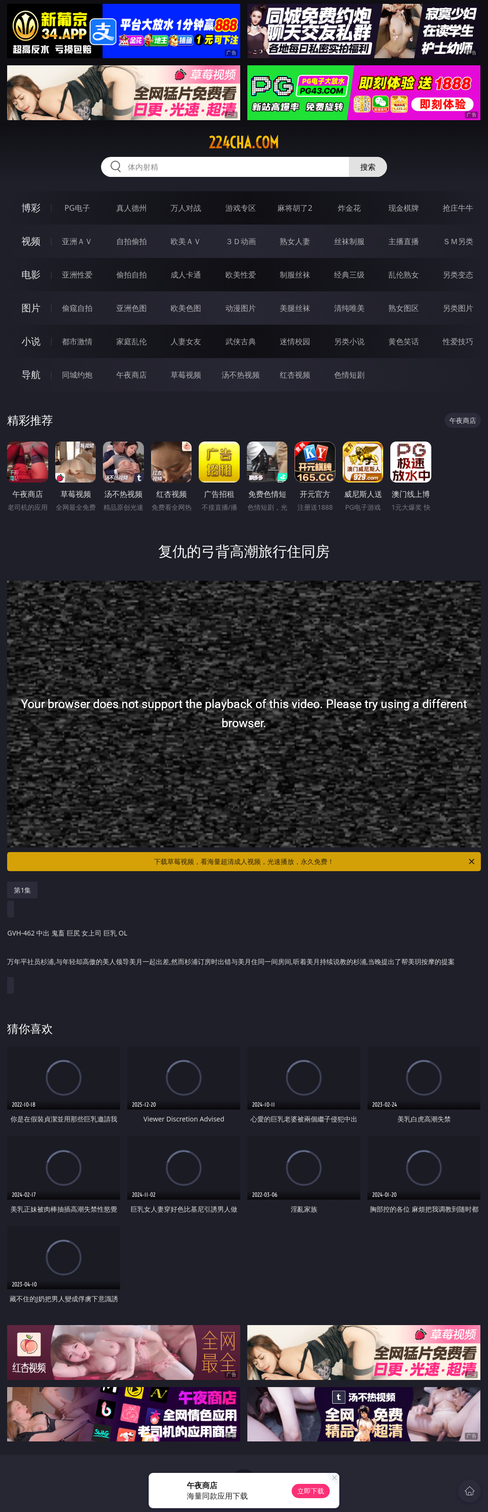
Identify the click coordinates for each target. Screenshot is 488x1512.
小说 (31, 341)
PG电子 (77, 208)
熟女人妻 (295, 241)
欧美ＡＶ (186, 241)
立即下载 (310, 1490)
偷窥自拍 (77, 308)
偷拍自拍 (131, 274)
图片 (31, 307)
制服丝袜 (295, 274)
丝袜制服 (349, 241)
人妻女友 (186, 341)
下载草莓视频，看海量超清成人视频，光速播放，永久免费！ (315, 861)
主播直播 (403, 241)
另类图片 (458, 308)
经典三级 (349, 274)
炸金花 (349, 208)
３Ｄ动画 (240, 241)
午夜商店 (131, 375)
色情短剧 (349, 375)
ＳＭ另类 (458, 241)
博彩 (31, 207)
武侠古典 (240, 341)
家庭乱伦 (131, 341)
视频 (31, 241)
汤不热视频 (241, 375)
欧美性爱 (240, 274)
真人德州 (131, 208)
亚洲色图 (131, 308)
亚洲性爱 (77, 274)
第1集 (22, 890)
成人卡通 (186, 274)
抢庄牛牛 (458, 208)
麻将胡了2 (294, 208)
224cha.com (244, 142)
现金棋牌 (403, 208)
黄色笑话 (403, 341)
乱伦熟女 (403, 274)
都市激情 (77, 341)
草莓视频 (186, 375)
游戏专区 (240, 208)
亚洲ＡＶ (77, 241)
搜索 (368, 167)
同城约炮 (77, 375)
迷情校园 (295, 341)
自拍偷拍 (131, 241)
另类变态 (458, 274)
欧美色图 (186, 308)
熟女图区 (403, 308)
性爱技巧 (458, 341)
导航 (31, 374)
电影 (31, 274)
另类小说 (349, 341)
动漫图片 (240, 308)
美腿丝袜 (295, 308)
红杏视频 (295, 375)
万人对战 (186, 208)
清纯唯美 (349, 308)
